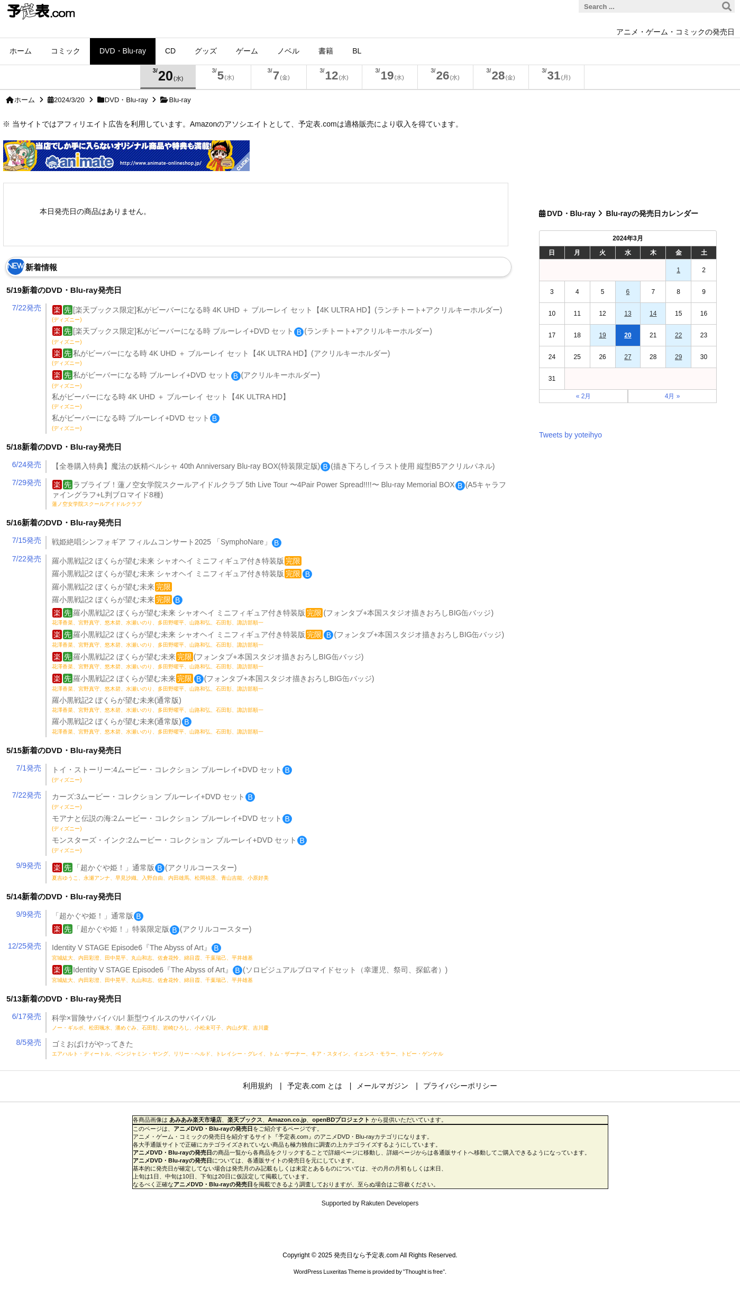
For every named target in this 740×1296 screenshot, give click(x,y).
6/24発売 (26, 464)
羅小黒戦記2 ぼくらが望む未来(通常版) (157, 704)
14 (653, 313)
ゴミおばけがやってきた (247, 1048)
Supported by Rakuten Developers (370, 1203)
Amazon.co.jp (287, 1119)
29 (678, 357)
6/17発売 (26, 1016)
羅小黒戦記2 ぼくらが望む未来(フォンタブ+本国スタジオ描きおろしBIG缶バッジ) (207, 661)
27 (627, 357)
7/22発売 (26, 307)
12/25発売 (24, 946)
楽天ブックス (244, 1119)
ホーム (24, 100)
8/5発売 (28, 1042)
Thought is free (424, 1271)
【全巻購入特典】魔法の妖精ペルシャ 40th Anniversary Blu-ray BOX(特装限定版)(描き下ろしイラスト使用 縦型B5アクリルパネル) (273, 466)
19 (602, 335)
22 (678, 335)
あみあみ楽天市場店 (195, 1119)
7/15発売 (26, 540)
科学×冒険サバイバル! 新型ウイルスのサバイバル (160, 1022)
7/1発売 (28, 768)
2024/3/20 (69, 100)
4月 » (672, 396)
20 (627, 335)
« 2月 (583, 396)
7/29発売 (26, 482)
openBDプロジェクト (341, 1119)
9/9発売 (28, 865)
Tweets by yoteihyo (570, 435)
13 (627, 313)
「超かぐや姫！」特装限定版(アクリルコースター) (151, 929)
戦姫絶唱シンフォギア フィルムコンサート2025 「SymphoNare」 (166, 542)
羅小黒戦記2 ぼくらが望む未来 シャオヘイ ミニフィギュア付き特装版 (177, 561)
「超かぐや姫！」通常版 (97, 915)
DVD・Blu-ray (126, 100)
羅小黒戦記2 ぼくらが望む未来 (112, 587)
